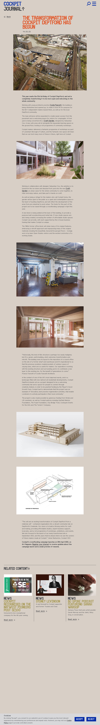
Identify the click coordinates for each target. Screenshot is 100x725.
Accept (79, 719)
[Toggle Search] (89, 4)
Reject (91, 719)
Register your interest (40, 544)
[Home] (12, 4)
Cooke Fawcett (56, 105)
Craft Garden (49, 120)
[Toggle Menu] (94, 4)
